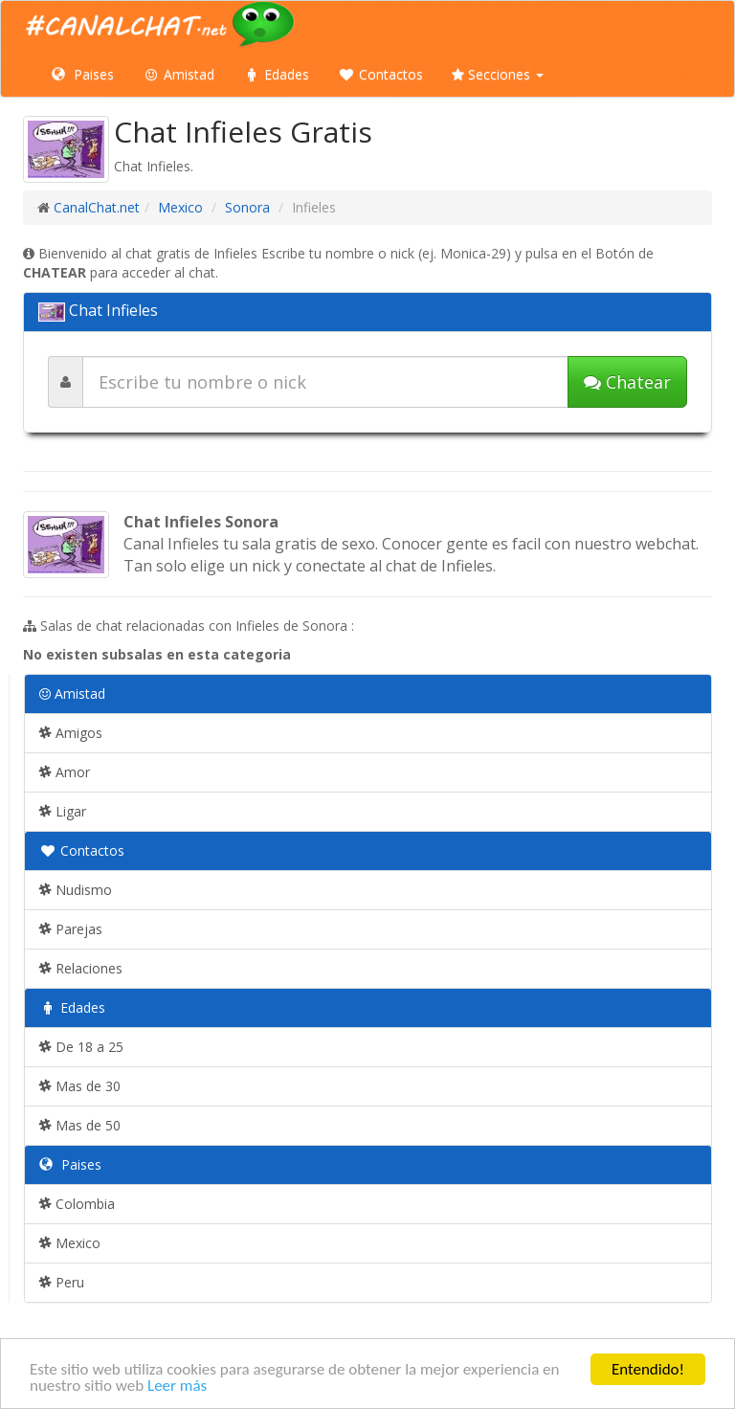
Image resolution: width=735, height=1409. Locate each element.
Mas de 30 (80, 1086)
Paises (83, 74)
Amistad (178, 74)
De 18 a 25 (81, 1047)
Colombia (77, 1204)
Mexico (180, 207)
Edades (276, 74)
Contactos (380, 74)
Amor (64, 772)
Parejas (70, 929)
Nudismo (75, 890)
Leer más (177, 1387)
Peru (61, 1282)
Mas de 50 (80, 1125)
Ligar (62, 811)
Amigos (70, 733)
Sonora (247, 207)
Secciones (498, 74)
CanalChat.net (97, 207)
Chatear (627, 381)
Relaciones (80, 968)
